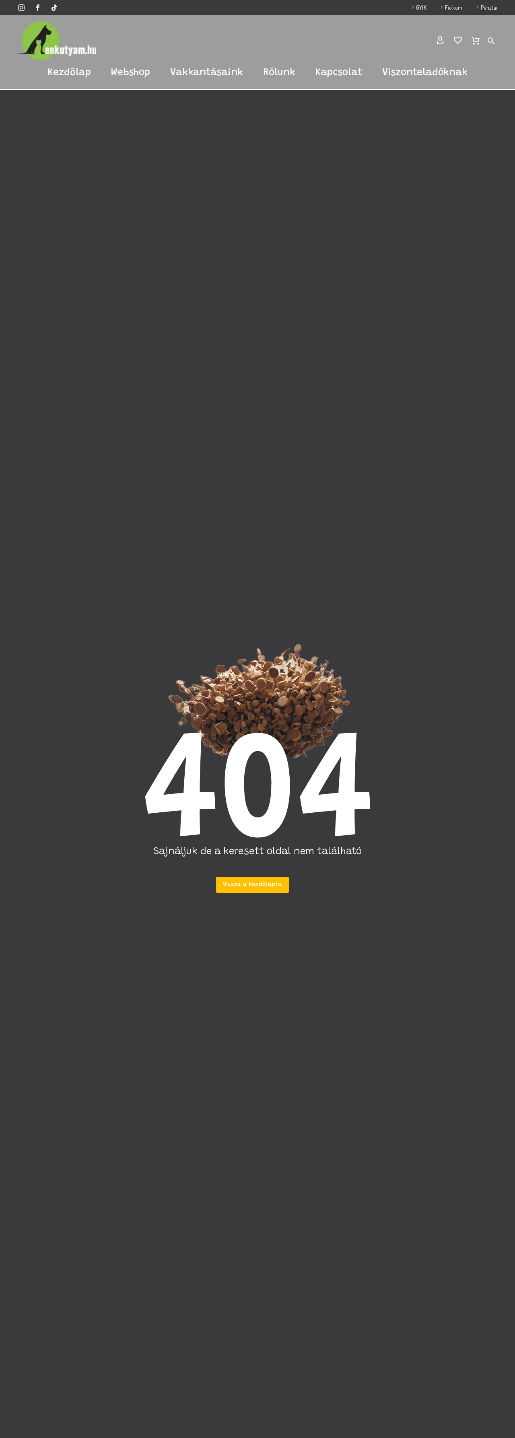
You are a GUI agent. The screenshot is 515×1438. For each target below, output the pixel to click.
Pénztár (489, 7)
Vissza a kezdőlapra (252, 885)
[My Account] (440, 40)
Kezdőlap (69, 73)
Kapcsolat (338, 73)
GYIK (421, 7)
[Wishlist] (458, 40)
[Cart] (475, 40)
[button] (491, 40)
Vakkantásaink (206, 73)
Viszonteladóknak (425, 73)
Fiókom (453, 7)
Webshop (130, 73)
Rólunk (279, 73)
